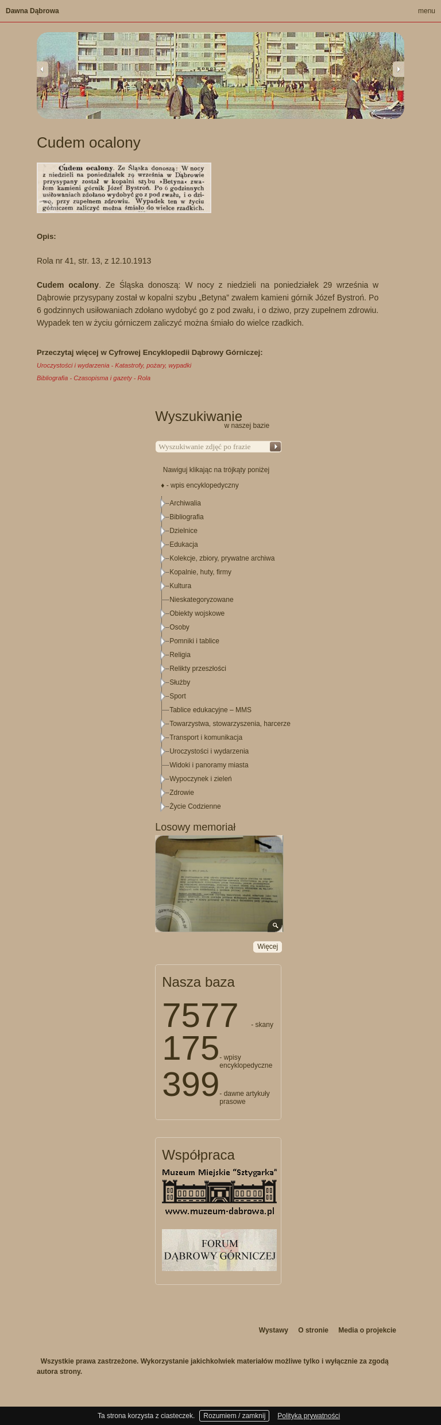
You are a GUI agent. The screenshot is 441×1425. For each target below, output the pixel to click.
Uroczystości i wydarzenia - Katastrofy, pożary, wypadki (114, 365)
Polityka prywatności (308, 1416)
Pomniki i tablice (194, 641)
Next (398, 69)
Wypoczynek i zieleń (200, 779)
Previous (42, 69)
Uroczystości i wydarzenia (209, 751)
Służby (179, 682)
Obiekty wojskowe (197, 613)
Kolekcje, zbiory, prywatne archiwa (221, 558)
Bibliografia (186, 517)
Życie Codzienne (194, 806)
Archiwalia (185, 503)
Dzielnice (183, 531)
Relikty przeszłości (197, 669)
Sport (177, 696)
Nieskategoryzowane (201, 600)
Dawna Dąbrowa (32, 11)
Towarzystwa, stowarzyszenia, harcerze (230, 724)
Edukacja (183, 544)
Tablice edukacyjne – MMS (210, 710)
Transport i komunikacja (205, 737)
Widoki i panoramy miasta (208, 765)
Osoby (179, 627)
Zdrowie (181, 793)
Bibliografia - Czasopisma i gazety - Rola (93, 377)
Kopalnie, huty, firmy (200, 572)
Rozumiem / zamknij (234, 1416)
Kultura (180, 586)
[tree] (219, 654)
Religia (180, 655)
